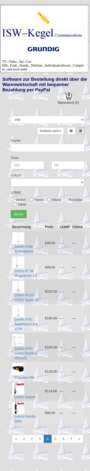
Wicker (18, 200)
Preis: (15, 158)
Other (19, 204)
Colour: (16, 175)
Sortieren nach (50, 131)
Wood (54, 200)
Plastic (36, 200)
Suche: (16, 141)
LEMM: (16, 192)
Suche (19, 214)
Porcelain (73, 200)
